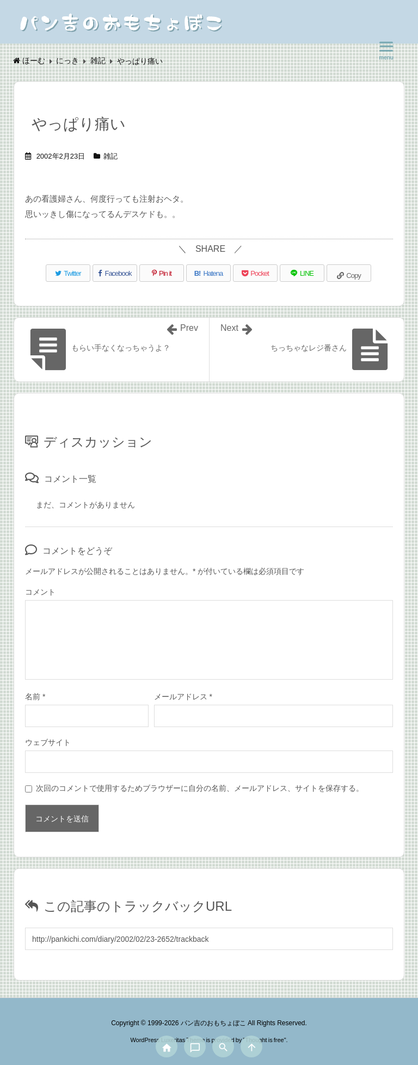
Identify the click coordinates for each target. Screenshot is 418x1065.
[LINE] (302, 273)
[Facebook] (115, 273)
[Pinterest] (161, 273)
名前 (35, 696)
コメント (40, 592)
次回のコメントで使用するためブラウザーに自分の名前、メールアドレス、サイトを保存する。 (200, 788)
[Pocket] (255, 273)
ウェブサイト (48, 742)
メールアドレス (183, 696)
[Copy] (349, 273)
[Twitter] (68, 273)
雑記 (110, 156)
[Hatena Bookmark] (208, 273)
